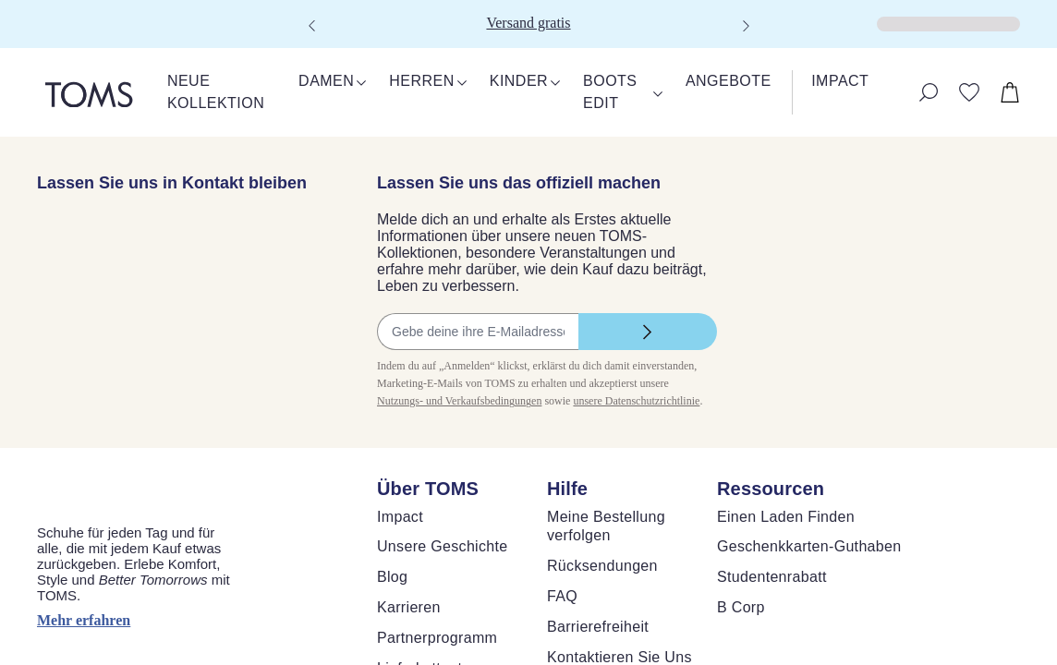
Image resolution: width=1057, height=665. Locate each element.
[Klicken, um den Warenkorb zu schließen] (14, 37)
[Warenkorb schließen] (23, 53)
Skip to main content (68, 15)
